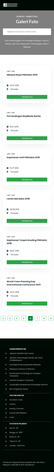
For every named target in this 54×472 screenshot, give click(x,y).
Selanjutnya (27, 97)
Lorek (12, 417)
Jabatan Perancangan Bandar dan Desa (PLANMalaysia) (26, 359)
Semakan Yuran (16, 400)
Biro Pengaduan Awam (19, 389)
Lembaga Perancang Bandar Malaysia (25, 364)
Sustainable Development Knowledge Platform (29, 384)
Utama (20, 16)
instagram (13, 455)
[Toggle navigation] (49, 5)
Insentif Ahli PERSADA (18, 413)
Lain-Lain (16, 44)
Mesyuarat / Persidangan (31, 44)
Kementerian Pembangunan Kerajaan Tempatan (25, 374)
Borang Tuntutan (17, 408)
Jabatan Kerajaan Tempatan (21, 380)
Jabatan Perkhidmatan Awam (22, 353)
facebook (5, 455)
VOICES (12, 404)
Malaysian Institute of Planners (22, 369)
